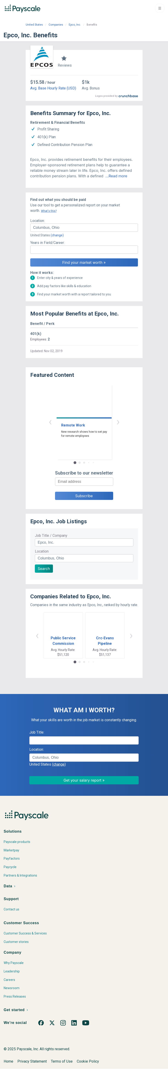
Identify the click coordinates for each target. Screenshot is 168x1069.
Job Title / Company (51, 535)
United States (34, 24)
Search (44, 568)
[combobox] (84, 228)
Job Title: (36, 732)
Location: (37, 221)
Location (42, 551)
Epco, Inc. (75, 24)
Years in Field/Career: (47, 242)
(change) (57, 235)
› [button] (118, 421)
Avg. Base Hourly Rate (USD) (53, 88)
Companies (56, 24)
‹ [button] (50, 421)
